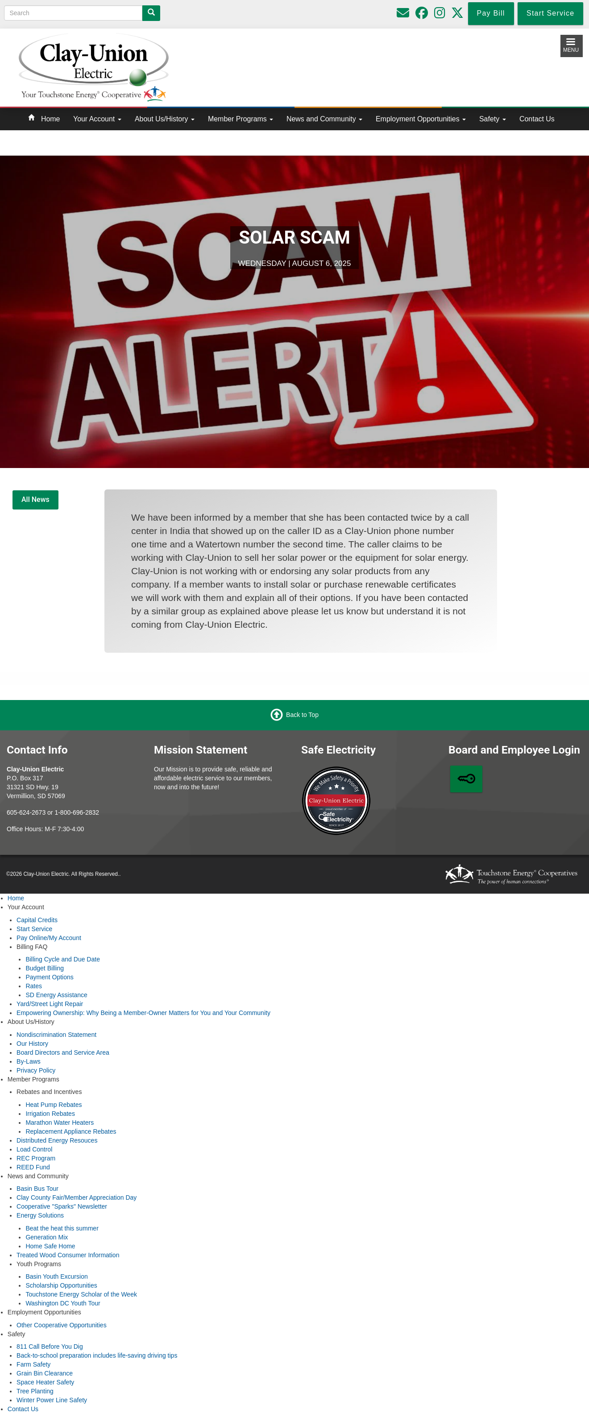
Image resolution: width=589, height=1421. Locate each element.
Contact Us (537, 119)
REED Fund (33, 1167)
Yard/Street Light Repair (50, 1003)
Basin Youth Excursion (56, 1276)
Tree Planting (35, 1391)
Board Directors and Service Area (63, 1052)
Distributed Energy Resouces (57, 1140)
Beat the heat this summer (61, 1228)
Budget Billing (44, 968)
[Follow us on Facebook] (421, 15)
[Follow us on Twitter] (457, 15)
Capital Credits (37, 920)
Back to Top (302, 714)
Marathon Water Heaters (59, 1122)
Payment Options (49, 977)
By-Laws (29, 1061)
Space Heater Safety (45, 1382)
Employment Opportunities (421, 119)
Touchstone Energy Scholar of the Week (81, 1294)
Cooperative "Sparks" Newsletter (62, 1206)
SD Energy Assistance (56, 994)
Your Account (97, 119)
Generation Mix (46, 1237)
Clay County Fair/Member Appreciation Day (77, 1197)
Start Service (34, 928)
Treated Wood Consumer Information (68, 1255)
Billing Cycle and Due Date (62, 959)
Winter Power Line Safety (52, 1400)
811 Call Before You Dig (50, 1346)
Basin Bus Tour (37, 1188)
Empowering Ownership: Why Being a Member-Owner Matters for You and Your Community (143, 1012)
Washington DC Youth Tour (62, 1303)
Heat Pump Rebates (53, 1104)
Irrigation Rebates (50, 1113)
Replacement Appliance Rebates (70, 1131)
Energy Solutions (40, 1215)
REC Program (36, 1158)
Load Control (34, 1149)
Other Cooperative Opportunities (62, 1325)
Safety (492, 119)
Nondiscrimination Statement (56, 1034)
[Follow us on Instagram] (439, 15)
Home (50, 119)
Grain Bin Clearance (45, 1373)
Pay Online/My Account (49, 937)
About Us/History (165, 119)
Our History (32, 1043)
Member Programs (240, 119)
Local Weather (369, 65)
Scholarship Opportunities (61, 1285)
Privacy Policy (36, 1070)
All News (35, 499)
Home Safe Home (50, 1246)
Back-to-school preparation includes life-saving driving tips (97, 1355)
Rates (33, 986)
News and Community (324, 119)
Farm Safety (33, 1364)
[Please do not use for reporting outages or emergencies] (403, 15)
